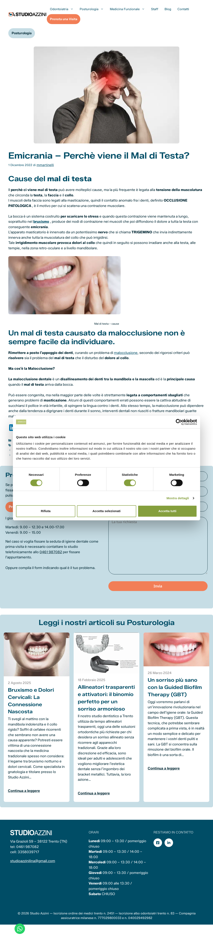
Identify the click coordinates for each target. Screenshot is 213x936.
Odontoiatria (63, 9)
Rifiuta (46, 511)
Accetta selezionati (106, 511)
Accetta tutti (167, 511)
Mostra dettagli (177, 498)
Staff (154, 9)
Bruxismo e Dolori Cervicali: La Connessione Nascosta (32, 706)
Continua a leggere (25, 796)
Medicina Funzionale (129, 9)
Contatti (183, 9)
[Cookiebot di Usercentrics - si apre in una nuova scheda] (179, 422)
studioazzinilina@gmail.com (33, 873)
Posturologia (93, 9)
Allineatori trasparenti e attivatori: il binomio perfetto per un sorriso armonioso (104, 707)
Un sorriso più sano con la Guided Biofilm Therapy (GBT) (174, 693)
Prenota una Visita (63, 19)
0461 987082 (53, 559)
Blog (168, 9)
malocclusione (125, 352)
